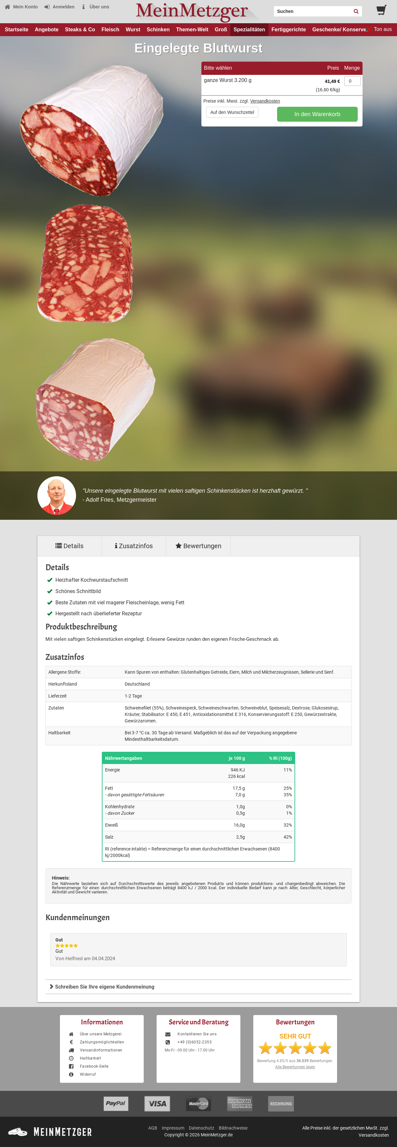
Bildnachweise (233, 1128)
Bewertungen (198, 546)
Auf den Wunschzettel (232, 112)
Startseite (16, 29)
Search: (270, 9)
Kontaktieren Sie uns (191, 1034)
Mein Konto (21, 6)
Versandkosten (265, 101)
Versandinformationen (95, 1050)
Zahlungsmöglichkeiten (96, 1042)
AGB (152, 1128)
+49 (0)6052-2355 (188, 1042)
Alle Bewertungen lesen (295, 1067)
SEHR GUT (295, 1036)
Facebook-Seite (88, 1066)
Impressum (173, 1128)
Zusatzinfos (134, 546)
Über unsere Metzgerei (94, 1034)
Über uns (95, 6)
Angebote (47, 29)
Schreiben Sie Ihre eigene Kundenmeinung (101, 987)
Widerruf (82, 1074)
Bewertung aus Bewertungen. (295, 1061)
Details (69, 546)
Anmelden (59, 6)
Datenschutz (201, 1128)
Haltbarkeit (84, 1058)
